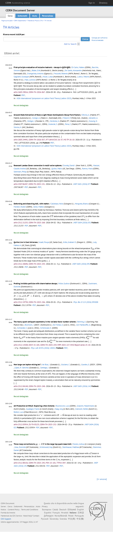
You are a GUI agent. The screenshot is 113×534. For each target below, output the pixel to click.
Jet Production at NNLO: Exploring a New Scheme (34, 406)
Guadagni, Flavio (32, 409)
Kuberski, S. (53, 124)
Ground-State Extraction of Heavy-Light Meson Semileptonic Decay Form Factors (47, 115)
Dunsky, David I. (69, 165)
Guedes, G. (85, 364)
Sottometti (22, 15)
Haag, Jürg (59, 409)
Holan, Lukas (48, 76)
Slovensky (54, 518)
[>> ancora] (102, 479)
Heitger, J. (31, 121)
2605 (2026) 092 (81, 264)
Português (79, 515)
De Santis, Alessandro (73, 70)
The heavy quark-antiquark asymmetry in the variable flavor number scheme (45, 321)
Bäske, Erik (36, 70)
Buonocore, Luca (62, 406)
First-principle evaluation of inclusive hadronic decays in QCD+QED (42, 67)
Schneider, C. (22, 328)
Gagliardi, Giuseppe (21, 76)
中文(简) (71, 518)
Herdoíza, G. (54, 121)
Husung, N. (93, 121)
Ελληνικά (72, 509)
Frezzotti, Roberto (61, 73)
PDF (23, 95)
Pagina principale (6, 21)
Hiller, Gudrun (64, 283)
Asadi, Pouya (44, 242)
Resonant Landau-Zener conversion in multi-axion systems (38, 165)
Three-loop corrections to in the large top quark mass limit (42, 444)
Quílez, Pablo (56, 168)
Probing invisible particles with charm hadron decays (35, 283)
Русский (44, 518)
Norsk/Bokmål (61, 515)
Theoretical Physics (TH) (35, 21)
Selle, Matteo (38, 207)
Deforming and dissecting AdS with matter (31, 203)
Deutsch (63, 509)
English (80, 509)
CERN (18, 2)
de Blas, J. (46, 364)
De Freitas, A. (58, 325)
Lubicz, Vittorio (83, 76)
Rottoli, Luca (19, 412)
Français (56, 512)
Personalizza (47, 15)
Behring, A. (81, 321)
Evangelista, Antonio (35, 73)
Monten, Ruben (20, 207)
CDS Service (17, 516)
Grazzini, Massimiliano (85, 406)
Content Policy (13, 509)
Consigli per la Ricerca (99, 38)
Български (46, 509)
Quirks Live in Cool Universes (26, 242)
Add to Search (70, 44)
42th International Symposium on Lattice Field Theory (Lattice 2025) (44, 98)
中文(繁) (80, 518)
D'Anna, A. (86, 115)
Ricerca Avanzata (97, 40)
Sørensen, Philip (20, 171)
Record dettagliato (21, 105)
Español (47, 512)
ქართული (48, 515)
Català (55, 509)
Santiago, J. (44, 367)
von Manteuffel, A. (83, 325)
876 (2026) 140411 (43, 348)
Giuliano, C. (65, 364)
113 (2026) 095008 (85, 302)
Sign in (91, 2)
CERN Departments (20, 21)
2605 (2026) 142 (82, 386)
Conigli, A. (36, 118)
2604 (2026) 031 (82, 222)
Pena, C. (68, 124)
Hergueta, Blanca (82, 203)
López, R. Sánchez (22, 367)
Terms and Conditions (29, 509)
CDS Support (6, 519)
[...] (74, 89)
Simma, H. (18, 127)
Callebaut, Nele (57, 203)
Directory (103, 2)
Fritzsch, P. (67, 118)
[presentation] (53, 67)
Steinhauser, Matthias (70, 447)
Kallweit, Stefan (81, 409)
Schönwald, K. (45, 328)
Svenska (63, 518)
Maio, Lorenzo (30, 79)
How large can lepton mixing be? (27, 364)
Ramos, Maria (87, 168)
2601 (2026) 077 (82, 184)
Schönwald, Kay (46, 447)
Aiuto (34, 15)
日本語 (81, 512)
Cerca (10, 15)
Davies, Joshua (78, 444)
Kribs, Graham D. (69, 242)
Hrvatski (64, 512)
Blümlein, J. (29, 325)
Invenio (12, 512)
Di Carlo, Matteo (78, 67)
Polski (71, 515)
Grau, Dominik (20, 447)
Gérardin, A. (93, 118)
